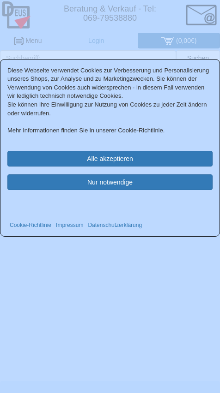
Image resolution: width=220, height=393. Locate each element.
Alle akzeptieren (110, 158)
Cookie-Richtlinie (30, 225)
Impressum (69, 225)
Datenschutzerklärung (115, 225)
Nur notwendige (110, 182)
